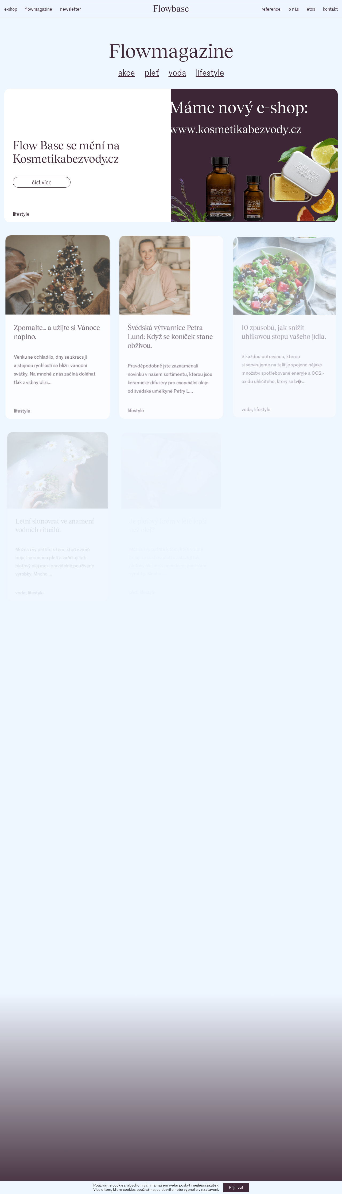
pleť (152, 72)
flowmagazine (38, 9)
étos (311, 9)
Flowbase (171, 8)
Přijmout (236, 1187)
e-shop (10, 9)
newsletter (70, 9)
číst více (42, 182)
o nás (294, 9)
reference (271, 9)
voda (177, 72)
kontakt (330, 9)
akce (126, 72)
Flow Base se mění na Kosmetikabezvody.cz (66, 151)
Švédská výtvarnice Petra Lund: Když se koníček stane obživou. (170, 339)
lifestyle (210, 72)
